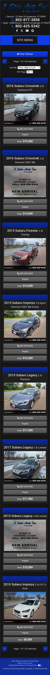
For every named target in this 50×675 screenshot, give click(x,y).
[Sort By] (29, 67)
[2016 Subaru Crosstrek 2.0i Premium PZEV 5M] (25, 182)
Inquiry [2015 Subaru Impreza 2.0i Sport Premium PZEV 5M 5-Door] (25, 351)
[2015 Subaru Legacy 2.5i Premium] (25, 398)
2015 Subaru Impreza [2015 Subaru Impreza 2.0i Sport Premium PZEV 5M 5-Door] (25, 304)
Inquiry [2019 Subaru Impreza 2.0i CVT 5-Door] (25, 633)
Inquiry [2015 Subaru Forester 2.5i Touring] (25, 279)
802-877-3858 (27, 20)
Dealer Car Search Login (25, 663)
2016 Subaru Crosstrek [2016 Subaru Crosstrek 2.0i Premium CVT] (25, 87)
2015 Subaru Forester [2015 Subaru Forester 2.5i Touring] (25, 232)
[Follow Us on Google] (32, 31)
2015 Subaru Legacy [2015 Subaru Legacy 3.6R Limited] (25, 516)
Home (13, 661)
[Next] (45, 61)
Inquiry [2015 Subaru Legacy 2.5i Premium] (25, 423)
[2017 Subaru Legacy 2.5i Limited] (25, 467)
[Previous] (4, 61)
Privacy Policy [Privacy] (34, 661)
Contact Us (26, 661)
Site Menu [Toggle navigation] (25, 40)
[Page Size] (29, 71)
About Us (19, 661)
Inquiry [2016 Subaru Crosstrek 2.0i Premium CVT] (25, 134)
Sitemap (20, 665)
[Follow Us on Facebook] (17, 31)
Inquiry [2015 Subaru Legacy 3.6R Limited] (25, 560)
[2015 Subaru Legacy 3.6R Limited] (25, 535)
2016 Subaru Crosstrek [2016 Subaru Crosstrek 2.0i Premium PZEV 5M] (25, 160)
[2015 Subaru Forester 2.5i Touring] (25, 254)
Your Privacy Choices (32, 665)
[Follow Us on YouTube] (27, 31)
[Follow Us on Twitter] (22, 31)
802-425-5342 (27, 26)
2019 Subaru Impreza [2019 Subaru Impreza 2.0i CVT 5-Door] (25, 586)
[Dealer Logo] (25, 8)
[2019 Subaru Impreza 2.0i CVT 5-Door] (25, 608)
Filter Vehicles (25, 54)
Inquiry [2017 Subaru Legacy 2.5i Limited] (25, 492)
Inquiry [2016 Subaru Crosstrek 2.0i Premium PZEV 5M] (25, 207)
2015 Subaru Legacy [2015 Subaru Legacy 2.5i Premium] (25, 377)
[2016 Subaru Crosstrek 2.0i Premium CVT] (25, 109)
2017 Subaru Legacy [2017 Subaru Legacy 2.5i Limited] (25, 447)
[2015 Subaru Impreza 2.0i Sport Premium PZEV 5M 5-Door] (25, 326)
